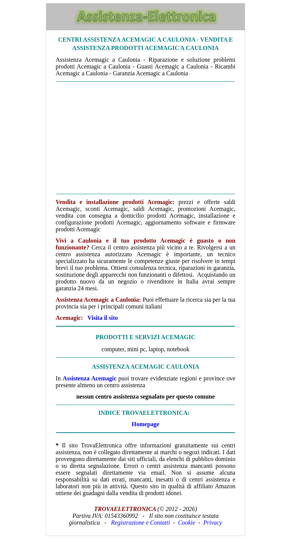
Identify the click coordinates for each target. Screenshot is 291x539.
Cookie (186, 522)
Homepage (146, 424)
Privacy (212, 522)
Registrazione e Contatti (140, 522)
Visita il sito (103, 318)
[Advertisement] (145, 138)
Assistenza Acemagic (89, 378)
